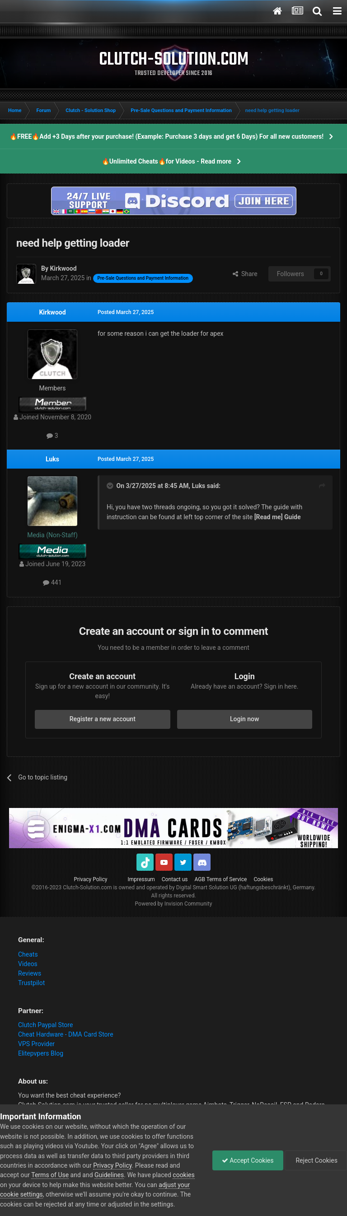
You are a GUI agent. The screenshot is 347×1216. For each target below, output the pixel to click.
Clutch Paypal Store (45, 1024)
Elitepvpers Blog (40, 1053)
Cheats (28, 954)
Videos (28, 963)
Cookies (263, 879)
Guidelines (109, 1174)
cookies (183, 1174)
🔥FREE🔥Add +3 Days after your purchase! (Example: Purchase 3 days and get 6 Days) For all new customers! (166, 136)
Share (245, 273)
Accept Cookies (248, 1160)
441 (52, 582)
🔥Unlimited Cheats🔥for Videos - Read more (166, 161)
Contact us (175, 879)
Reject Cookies (316, 1160)
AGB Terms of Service (221, 879)
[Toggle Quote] (111, 485)
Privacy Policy (91, 879)
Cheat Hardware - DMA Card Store (65, 1034)
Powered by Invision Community (173, 904)
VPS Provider (36, 1043)
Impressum (141, 879)
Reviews (29, 973)
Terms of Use (50, 1174)
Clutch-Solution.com (87, 887)
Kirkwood (52, 312)
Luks (52, 459)
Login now (244, 719)
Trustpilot (31, 982)
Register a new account (103, 719)
